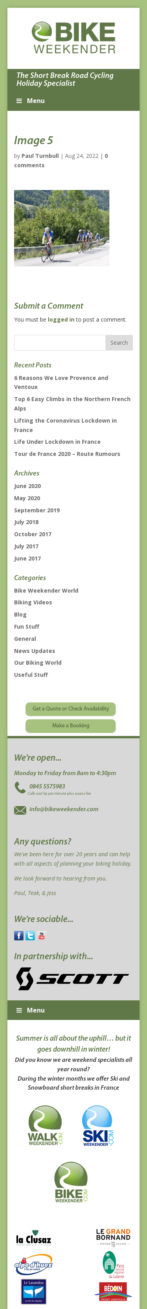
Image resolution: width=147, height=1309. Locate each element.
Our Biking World (38, 662)
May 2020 (27, 498)
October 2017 (32, 534)
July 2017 (26, 546)
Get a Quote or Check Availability (71, 709)
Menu (30, 100)
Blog (20, 614)
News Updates (34, 650)
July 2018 (26, 522)
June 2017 (27, 558)
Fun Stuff (26, 626)
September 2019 (37, 510)
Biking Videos (33, 602)
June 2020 (27, 486)
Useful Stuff (31, 674)
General (25, 638)
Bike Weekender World (46, 590)
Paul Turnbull (40, 155)
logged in (61, 319)
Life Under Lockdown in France (57, 441)
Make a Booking (70, 726)
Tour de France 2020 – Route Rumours (67, 453)
